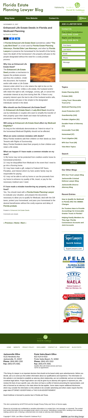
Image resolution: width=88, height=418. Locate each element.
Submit (74, 70)
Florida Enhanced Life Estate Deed (20, 43)
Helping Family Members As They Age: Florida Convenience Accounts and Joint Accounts (72, 216)
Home (16, 223)
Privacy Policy (29, 341)
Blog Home (11, 18)
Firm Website (35, 18)
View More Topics (68, 143)
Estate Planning (70, 92)
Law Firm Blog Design (74, 411)
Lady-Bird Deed (39, 110)
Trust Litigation (69, 135)
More (83, 18)
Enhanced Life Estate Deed (18, 110)
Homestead (68, 131)
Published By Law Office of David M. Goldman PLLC (70, 7)
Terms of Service (57, 398)
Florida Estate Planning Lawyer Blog (23, 7)
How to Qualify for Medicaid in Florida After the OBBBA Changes (73, 197)
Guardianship (69, 115)
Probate (67, 96)
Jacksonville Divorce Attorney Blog (73, 182)
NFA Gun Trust (69, 139)
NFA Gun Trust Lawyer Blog (72, 171)
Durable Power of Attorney (73, 123)
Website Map (64, 341)
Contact (60, 18)
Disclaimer (41, 341)
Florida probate (10, 206)
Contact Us (52, 341)
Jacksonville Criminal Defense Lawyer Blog (73, 176)
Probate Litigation (70, 119)
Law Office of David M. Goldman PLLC (28, 411)
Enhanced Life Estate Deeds (19, 210)
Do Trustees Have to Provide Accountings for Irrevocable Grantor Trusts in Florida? (73, 206)
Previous (8, 223)
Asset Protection (70, 111)
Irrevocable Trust (70, 127)
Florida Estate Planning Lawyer (40, 192)
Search (73, 159)
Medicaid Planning (71, 107)
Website (18, 341)
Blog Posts (76, 341)
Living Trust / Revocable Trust (73, 101)
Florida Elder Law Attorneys (25, 48)
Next (23, 223)
